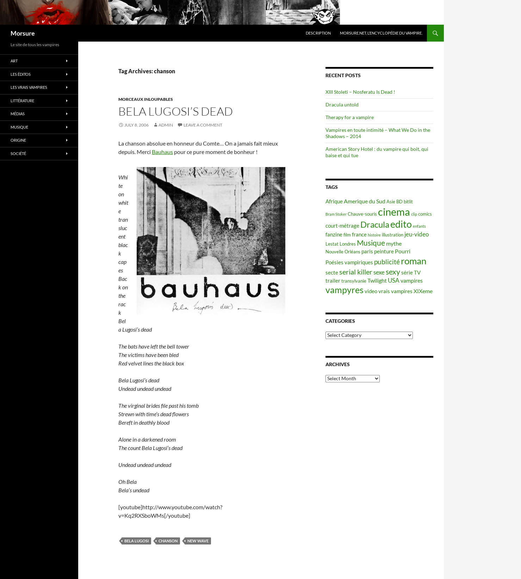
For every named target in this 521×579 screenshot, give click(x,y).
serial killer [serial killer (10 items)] (355, 272)
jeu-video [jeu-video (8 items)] (416, 234)
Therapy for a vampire (349, 117)
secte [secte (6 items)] (331, 273)
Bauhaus (162, 151)
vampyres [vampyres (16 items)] (344, 290)
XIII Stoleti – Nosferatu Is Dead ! (360, 92)
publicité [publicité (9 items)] (387, 262)
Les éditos (21, 74)
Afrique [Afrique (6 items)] (334, 201)
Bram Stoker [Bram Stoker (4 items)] (336, 214)
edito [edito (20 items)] (401, 224)
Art (14, 60)
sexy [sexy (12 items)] (393, 271)
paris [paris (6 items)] (367, 251)
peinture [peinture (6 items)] (384, 251)
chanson (168, 540)
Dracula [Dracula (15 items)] (374, 224)
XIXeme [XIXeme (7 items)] (423, 291)
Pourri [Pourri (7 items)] (402, 251)
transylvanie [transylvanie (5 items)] (353, 281)
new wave (198, 540)
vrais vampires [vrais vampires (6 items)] (395, 291)
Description (318, 33)
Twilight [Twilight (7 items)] (377, 280)
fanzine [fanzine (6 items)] (333, 235)
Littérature (22, 100)
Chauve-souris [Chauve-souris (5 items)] (362, 214)
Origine (18, 140)
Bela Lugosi (136, 540)
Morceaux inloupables (145, 99)
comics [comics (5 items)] (425, 214)
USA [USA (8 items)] (393, 280)
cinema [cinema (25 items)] (394, 211)
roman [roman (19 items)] (413, 260)
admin (166, 125)
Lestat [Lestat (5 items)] (332, 244)
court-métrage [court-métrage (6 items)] (342, 226)
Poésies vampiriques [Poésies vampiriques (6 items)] (349, 262)
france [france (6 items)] (359, 235)
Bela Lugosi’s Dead (175, 111)
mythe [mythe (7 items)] (394, 243)
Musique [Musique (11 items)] (371, 243)
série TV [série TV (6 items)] (411, 273)
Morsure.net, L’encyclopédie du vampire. (381, 33)
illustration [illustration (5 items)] (392, 235)
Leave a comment (203, 125)
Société (18, 153)
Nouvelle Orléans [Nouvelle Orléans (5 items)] (342, 251)
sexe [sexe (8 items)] (379, 272)
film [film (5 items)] (347, 235)
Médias (18, 113)
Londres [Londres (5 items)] (348, 244)
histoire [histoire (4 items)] (374, 235)
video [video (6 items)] (371, 291)
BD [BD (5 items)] (399, 201)
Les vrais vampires (29, 87)
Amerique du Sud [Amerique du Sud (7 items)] (364, 201)
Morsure (23, 33)
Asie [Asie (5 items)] (390, 201)
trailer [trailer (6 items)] (332, 281)
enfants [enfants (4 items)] (419, 226)
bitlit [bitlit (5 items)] (408, 201)
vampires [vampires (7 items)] (412, 280)
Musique (19, 127)
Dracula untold (342, 104)
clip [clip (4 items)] (414, 214)
